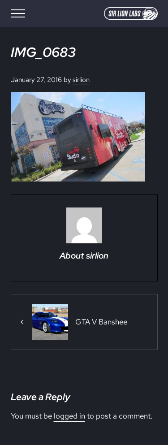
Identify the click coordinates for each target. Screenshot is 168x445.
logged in (69, 416)
